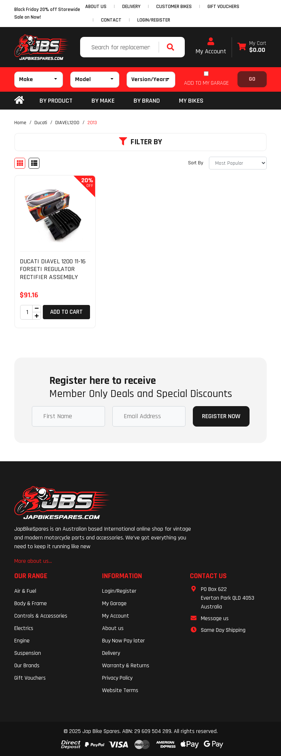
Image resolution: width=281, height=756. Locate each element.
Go (252, 79)
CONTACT (111, 20)
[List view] (34, 163)
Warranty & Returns (125, 665)
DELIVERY (131, 6)
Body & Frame (30, 603)
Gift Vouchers (30, 678)
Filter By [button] (140, 142)
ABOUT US (95, 6)
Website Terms (120, 690)
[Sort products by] (238, 163)
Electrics (23, 628)
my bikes (191, 100)
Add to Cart (66, 312)
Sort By (195, 163)
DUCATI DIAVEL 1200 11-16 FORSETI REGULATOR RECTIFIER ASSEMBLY (53, 269)
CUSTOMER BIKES (174, 6)
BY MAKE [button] (103, 100)
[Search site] (172, 47)
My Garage (114, 603)
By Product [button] (56, 100)
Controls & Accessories (40, 616)
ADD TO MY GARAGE (206, 83)
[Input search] (120, 47)
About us (113, 628)
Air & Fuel (25, 591)
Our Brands (27, 665)
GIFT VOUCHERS (223, 6)
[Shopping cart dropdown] (252, 47)
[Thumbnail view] (19, 163)
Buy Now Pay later (123, 641)
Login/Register (153, 20)
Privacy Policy (117, 678)
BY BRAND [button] (147, 100)
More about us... (33, 561)
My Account (210, 46)
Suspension (27, 653)
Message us (215, 618)
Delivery (111, 653)
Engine (22, 641)
